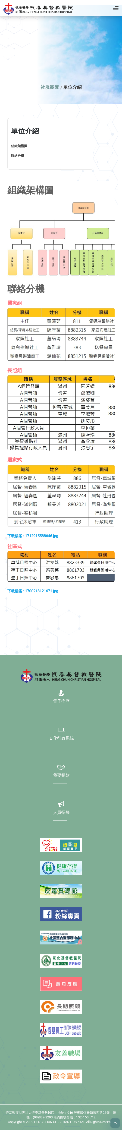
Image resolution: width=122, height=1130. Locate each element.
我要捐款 (61, 775)
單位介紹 (72, 87)
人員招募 (61, 813)
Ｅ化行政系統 (61, 738)
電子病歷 (61, 701)
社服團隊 (50, 87)
